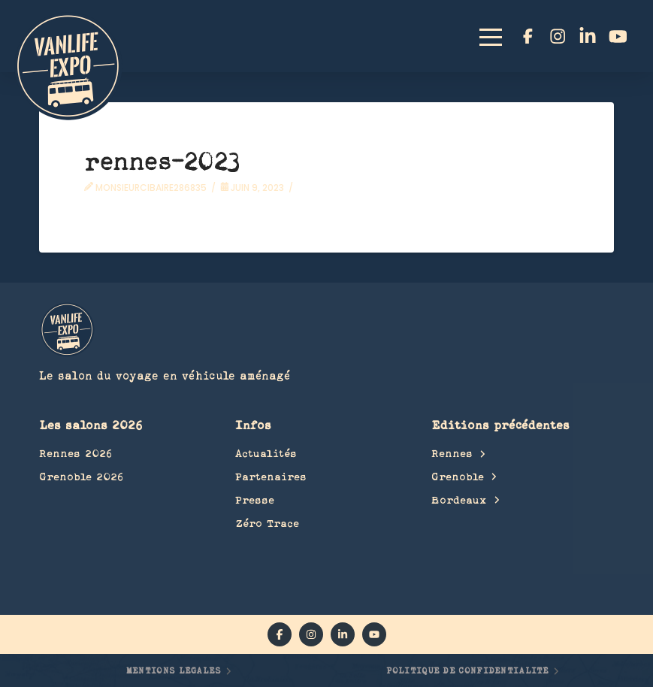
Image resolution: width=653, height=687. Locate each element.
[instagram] (558, 36)
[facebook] (527, 36)
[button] (497, 36)
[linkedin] (588, 36)
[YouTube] (618, 36)
